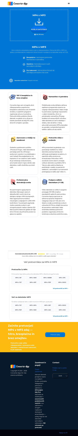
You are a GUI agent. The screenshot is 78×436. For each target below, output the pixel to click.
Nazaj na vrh (63, 433)
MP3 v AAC (47, 310)
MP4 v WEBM (47, 277)
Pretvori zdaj (55, 335)
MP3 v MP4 (33, 305)
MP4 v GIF (18, 277)
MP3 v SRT (47, 305)
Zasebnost (38, 371)
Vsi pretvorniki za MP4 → (61, 288)
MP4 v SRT (33, 282)
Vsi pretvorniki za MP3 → (61, 316)
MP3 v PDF (18, 310)
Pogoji (37, 369)
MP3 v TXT (18, 305)
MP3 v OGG (62, 310)
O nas (54, 370)
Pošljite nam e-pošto (59, 368)
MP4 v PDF (47, 282)
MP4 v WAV (33, 277)
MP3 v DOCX (62, 305)
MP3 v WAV (32, 310)
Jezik (60, 376)
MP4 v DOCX (62, 282)
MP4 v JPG (62, 277)
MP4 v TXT (18, 282)
